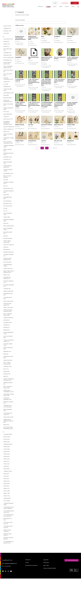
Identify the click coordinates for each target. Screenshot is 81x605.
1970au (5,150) (7, 485)
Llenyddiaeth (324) (8, 56)
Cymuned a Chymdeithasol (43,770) (9, 83)
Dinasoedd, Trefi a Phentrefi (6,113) (7, 292)
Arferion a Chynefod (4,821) (8, 158)
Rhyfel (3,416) (7, 444)
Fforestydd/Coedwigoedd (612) (9, 300)
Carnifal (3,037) (7, 86)
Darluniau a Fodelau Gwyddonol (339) (8, 271)
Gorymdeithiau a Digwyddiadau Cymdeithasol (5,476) (8, 129)
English (54, 3)
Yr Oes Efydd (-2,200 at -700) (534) (8, 550)
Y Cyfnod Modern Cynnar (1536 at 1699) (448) (9, 530)
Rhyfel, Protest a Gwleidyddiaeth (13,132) (9, 410)
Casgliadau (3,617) (8, 31)
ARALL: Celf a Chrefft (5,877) (8, 79)
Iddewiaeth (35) (7, 345)
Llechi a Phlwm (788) (8, 215)
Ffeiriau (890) (6, 100)
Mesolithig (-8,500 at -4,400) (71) (8, 557)
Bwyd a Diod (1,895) (8, 103)
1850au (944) (6, 507)
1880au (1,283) (7, 515)
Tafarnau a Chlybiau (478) (8, 133)
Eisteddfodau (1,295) (8, 165)
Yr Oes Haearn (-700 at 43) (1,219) (8, 546)
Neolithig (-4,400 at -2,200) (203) (8, 553)
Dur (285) (6, 218)
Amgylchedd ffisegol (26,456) (8, 278)
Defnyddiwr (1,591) (8, 34)
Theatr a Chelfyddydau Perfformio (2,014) (8, 71)
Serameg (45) (6, 45)
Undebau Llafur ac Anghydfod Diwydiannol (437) (9, 441)
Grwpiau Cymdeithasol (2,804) (8, 142)
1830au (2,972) (7, 502)
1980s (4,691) (7, 487)
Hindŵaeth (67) (7, 340)
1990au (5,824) (7, 490)
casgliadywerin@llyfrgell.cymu (11, 589)
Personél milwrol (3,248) (9, 436)
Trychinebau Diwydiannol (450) (9, 201)
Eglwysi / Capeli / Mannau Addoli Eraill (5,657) (8, 285)
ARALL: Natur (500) (8, 274)
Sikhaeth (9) (6, 370)
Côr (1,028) (6, 89)
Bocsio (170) (6, 386)
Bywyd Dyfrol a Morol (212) (8, 243)
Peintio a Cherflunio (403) (9, 61)
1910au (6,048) (7, 469)
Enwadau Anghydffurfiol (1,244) (9, 349)
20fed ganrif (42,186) (8, 464)
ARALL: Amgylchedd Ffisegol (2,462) (8, 330)
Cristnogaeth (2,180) (8, 338)
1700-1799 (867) (7, 522)
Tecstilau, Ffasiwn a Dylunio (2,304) (8, 67)
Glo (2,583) (6, 188)
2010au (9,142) (7, 459)
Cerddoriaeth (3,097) (8, 59)
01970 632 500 (8, 591)
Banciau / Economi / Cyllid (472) (8, 185)
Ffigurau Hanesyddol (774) (8, 171)
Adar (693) (6, 246)
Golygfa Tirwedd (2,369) (9, 306)
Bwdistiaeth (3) (7, 335)
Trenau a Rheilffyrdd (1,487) (8, 224)
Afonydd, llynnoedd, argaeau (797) (8, 319)
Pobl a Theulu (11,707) (8, 124)
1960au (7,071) (7, 482)
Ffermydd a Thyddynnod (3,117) (9, 296)
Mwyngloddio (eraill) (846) (8, 207)
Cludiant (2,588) (7, 227)
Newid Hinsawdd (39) (8, 249)
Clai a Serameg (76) (8, 210)
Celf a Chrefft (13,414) (8, 42)
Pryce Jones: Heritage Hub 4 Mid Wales (59, 61)
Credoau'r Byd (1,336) (8, 377)
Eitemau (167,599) (8, 29)
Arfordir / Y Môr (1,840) (8, 322)
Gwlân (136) (6, 233)
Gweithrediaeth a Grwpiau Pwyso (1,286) (8, 414)
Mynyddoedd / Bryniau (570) (8, 309)
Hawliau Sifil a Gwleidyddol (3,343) (8, 418)
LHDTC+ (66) (6, 117)
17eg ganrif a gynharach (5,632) (9, 526)
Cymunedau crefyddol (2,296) (8, 361)
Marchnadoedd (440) (8, 119)
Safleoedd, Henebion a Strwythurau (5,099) (8, 326)
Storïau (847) (6, 36)
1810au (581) (6, 497)
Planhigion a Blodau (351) (8, 264)
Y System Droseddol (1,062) (8, 95)
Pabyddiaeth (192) (7, 368)
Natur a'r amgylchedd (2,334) (8, 239)
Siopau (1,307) (7, 139)
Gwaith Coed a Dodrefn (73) (8, 75)
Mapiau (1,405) (7, 289)
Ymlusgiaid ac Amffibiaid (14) (9, 267)
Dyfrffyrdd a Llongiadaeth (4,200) (9, 230)
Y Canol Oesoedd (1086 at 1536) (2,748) (8, 534)
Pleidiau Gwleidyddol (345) (8, 429)
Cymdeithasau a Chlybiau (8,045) (7, 146)
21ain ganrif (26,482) (8, 454)
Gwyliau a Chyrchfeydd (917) (8, 110)
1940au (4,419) (7, 477)
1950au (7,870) (7, 479)
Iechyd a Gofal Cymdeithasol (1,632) (8, 106)
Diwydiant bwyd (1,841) (8, 197)
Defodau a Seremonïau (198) (8, 365)
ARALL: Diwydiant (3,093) (9, 236)
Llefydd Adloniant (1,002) (9, 98)
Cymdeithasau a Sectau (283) (9, 374)
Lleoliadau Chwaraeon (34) (8, 402)
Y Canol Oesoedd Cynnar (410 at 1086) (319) (9, 538)
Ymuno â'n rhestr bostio (71, 585)
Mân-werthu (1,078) (8, 213)
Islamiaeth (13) (7, 343)
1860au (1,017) (7, 510)
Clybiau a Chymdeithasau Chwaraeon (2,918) (8, 398)
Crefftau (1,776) (7, 47)
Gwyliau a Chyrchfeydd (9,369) (8, 114)
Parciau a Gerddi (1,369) (9, 316)
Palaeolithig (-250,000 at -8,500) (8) (9, 561)
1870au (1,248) (7, 512)
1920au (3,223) (7, 472)
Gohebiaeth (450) (7, 91)
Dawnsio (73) (6, 50)
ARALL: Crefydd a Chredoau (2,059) (7, 380)
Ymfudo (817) (7, 122)
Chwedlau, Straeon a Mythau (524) (8, 175)
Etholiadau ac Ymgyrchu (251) (9, 422)
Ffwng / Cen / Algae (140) (9, 255)
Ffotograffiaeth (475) (8, 64)
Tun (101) (6, 220)
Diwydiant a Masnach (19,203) (8, 179)
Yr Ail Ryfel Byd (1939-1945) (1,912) (8, 433)
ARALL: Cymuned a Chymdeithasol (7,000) (8, 150)
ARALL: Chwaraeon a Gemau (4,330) (8, 406)
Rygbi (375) (6, 393)
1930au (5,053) (7, 474)
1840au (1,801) (7, 505)
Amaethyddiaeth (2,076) (9, 182)
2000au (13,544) (7, 457)
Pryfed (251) (6, 258)
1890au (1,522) (7, 517)
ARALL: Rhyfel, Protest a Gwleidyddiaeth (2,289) (9, 448)
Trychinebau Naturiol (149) (8, 313)
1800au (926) (6, 495)
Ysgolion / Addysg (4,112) (9, 136)
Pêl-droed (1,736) (7, 391)
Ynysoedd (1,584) (7, 303)
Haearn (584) (6, 204)
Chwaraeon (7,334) (8, 383)
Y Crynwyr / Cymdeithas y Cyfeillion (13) (9, 357)
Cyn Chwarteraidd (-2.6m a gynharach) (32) (9, 565)
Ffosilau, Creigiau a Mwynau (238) (8, 252)
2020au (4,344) (7, 462)
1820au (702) (6, 500)
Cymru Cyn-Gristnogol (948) (8, 353)
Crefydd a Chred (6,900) (9, 333)
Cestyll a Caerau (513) (8, 281)
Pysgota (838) (7, 388)
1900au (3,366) (7, 467)
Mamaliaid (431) (7, 260)
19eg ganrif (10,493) (8, 492)
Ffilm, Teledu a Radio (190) (8, 53)
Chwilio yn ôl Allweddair (20, 21)
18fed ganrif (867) (7, 520)
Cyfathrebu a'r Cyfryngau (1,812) (9, 192)
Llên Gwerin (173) (7, 167)
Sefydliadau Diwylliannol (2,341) (9, 162)
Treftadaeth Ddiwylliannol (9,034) (8, 154)
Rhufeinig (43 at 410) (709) (8, 542)
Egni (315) (6, 195)
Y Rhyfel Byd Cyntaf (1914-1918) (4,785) (8, 426)
